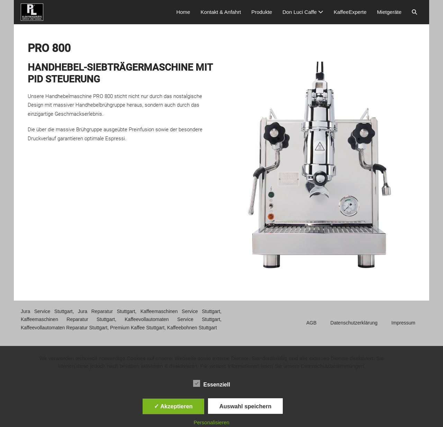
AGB (311, 323)
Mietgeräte (389, 12)
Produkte (261, 12)
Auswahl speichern (245, 406)
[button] (414, 12)
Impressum (403, 323)
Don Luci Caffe (302, 12)
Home (183, 12)
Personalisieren (211, 422)
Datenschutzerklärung (354, 323)
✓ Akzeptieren (173, 406)
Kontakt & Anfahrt (220, 12)
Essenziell (211, 383)
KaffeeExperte (350, 12)
